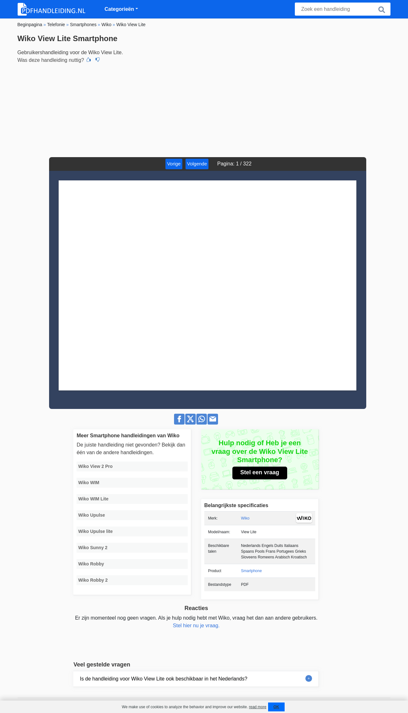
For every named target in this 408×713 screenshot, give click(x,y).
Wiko (245, 518)
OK (276, 707)
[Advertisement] (203, 109)
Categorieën (119, 9)
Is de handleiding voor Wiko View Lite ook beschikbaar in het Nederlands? (163, 678)
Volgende (197, 163)
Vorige (174, 163)
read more (257, 707)
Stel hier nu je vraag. (196, 625)
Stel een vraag (259, 472)
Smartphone (251, 571)
